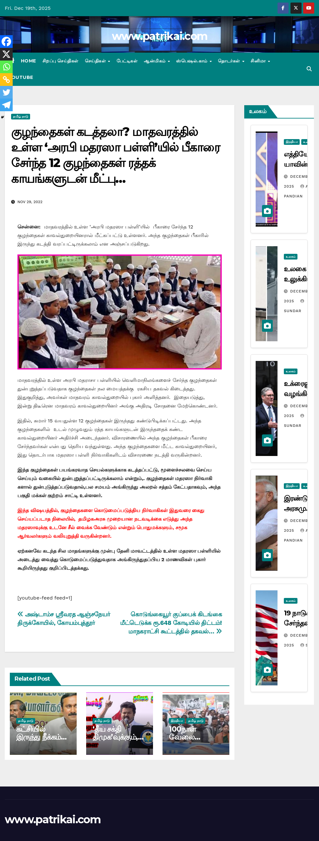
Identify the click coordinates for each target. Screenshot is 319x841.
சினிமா (259, 61)
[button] (309, 69)
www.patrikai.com (159, 36)
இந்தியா (177, 720)
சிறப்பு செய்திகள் (60, 61)
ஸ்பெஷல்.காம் (192, 61)
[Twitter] (6, 92)
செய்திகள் (96, 61)
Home (28, 61)
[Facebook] (6, 41)
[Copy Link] (6, 79)
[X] (6, 54)
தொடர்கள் (229, 61)
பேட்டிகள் (127, 61)
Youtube (20, 77)
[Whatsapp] (6, 67)
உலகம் (291, 256)
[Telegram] (6, 105)
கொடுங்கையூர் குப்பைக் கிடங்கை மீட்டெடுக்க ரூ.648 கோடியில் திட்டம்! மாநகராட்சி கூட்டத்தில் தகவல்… (171, 623)
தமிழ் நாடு (20, 116)
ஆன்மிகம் (155, 61)
